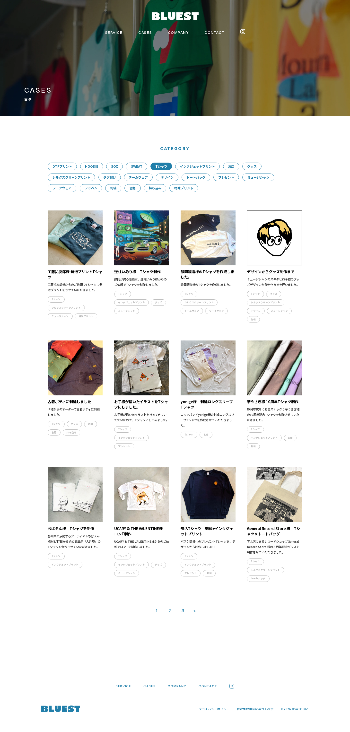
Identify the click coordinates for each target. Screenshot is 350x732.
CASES (145, 32)
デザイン (167, 177)
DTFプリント (62, 166)
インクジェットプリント (197, 166)
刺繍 (113, 188)
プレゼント (226, 177)
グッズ (252, 166)
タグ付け (109, 177)
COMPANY (178, 32)
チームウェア (138, 177)
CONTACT (214, 32)
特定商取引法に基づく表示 (255, 709)
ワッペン (91, 188)
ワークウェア (61, 188)
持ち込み (155, 188)
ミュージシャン (258, 177)
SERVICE (114, 32)
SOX (114, 166)
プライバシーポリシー (214, 709)
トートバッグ (195, 177)
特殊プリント (183, 188)
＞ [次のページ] (194, 611)
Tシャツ (161, 166)
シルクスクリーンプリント (71, 177)
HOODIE (91, 166)
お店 (231, 166)
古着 (133, 188)
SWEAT (136, 166)
